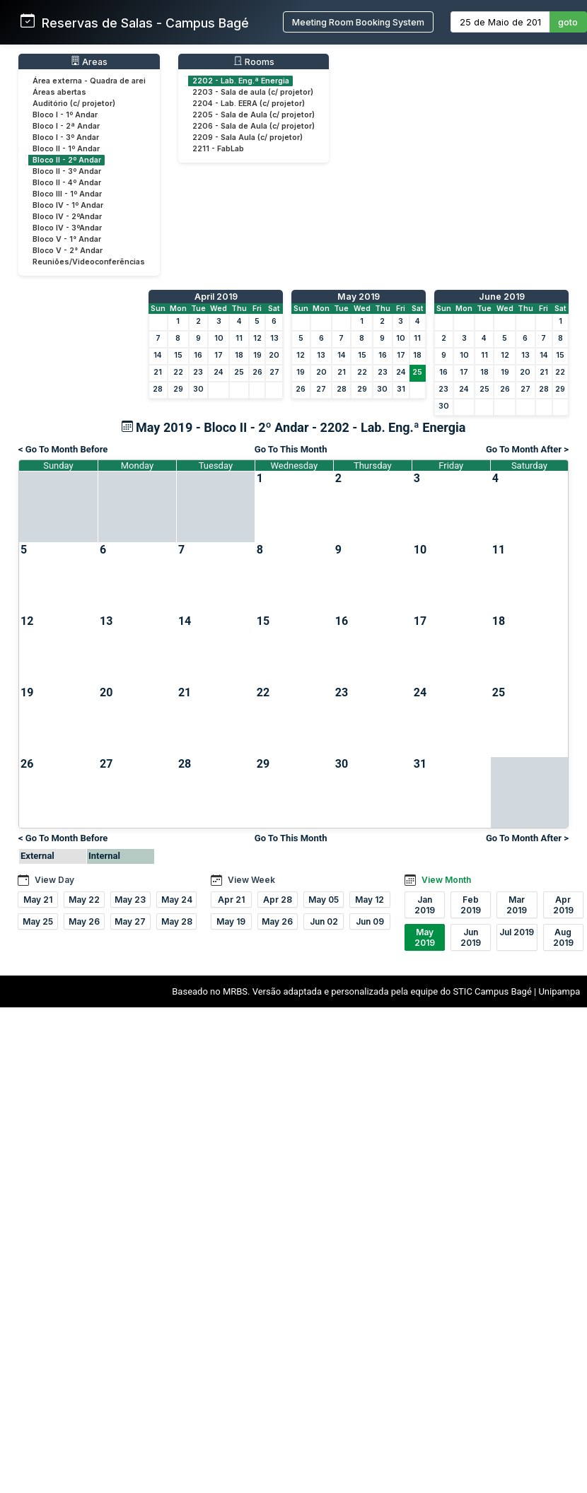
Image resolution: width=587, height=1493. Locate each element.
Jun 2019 (470, 937)
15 (178, 355)
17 (218, 355)
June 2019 (502, 296)
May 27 (130, 921)
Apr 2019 (563, 904)
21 (157, 372)
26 (257, 372)
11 (239, 338)
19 (257, 355)
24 (218, 372)
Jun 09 (370, 921)
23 (198, 372)
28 (158, 389)
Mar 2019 (516, 904)
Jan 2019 (424, 904)
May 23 (130, 899)
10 (218, 338)
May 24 (176, 899)
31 (401, 389)
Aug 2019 (563, 937)
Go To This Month (291, 449)
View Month (446, 879)
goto (568, 22)
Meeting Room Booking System (358, 22)
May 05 (323, 899)
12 (257, 338)
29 (178, 389)
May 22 (84, 899)
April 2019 (216, 296)
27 (274, 372)
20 (274, 355)
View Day (54, 879)
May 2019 (358, 296)
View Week (251, 879)
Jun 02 (324, 921)
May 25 (38, 921)
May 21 (37, 899)
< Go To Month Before (62, 449)
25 (239, 372)
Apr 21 (231, 899)
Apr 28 (277, 899)
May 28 (176, 921)
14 (157, 355)
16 (198, 355)
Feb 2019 (470, 904)
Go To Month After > (527, 449)
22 (178, 372)
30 (198, 389)
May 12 (369, 899)
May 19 (230, 921)
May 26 (84, 921)
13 (274, 338)
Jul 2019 (516, 932)
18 (239, 355)
